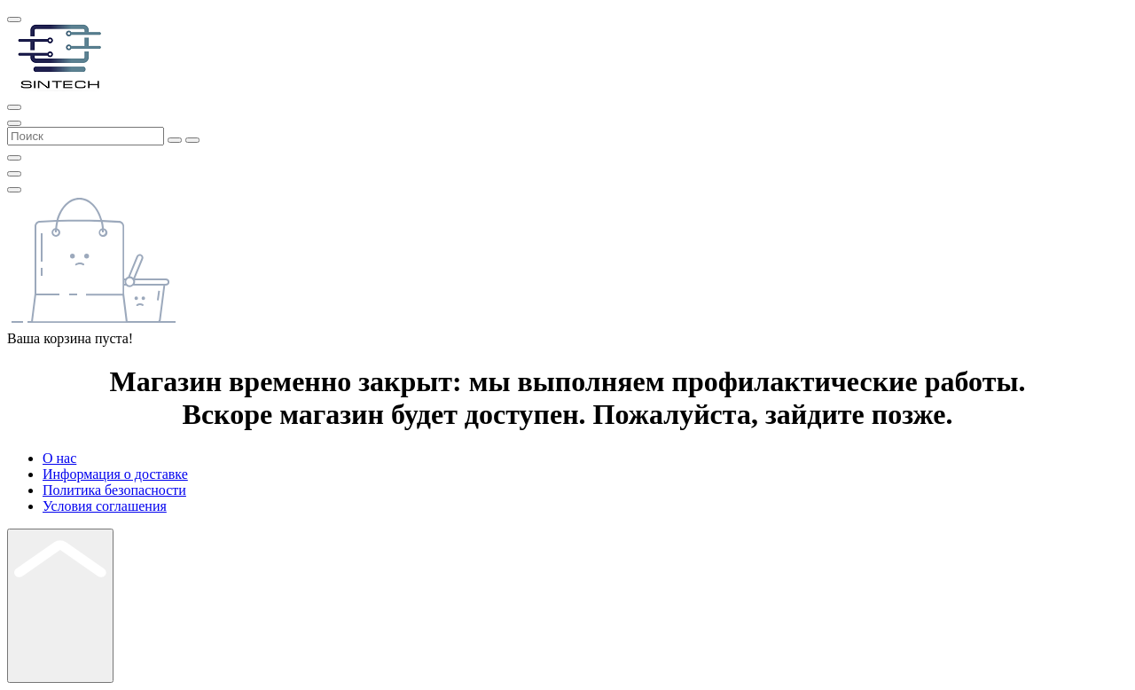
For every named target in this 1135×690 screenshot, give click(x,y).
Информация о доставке (115, 474)
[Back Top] (60, 606)
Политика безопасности (114, 490)
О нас (59, 458)
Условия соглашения (105, 506)
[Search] (14, 123)
